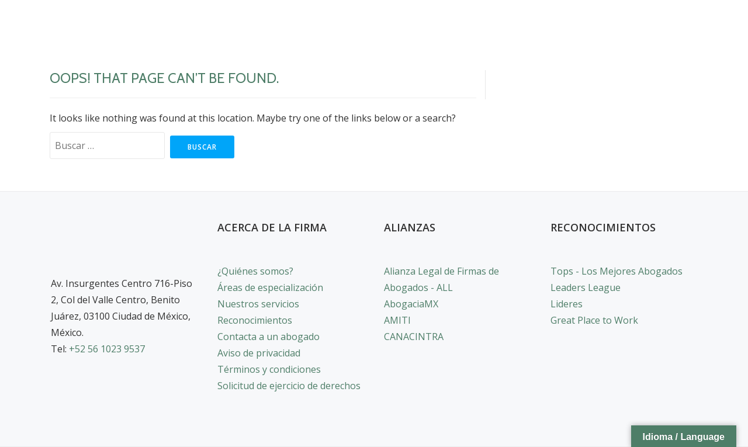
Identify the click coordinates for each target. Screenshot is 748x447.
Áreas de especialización (270, 287)
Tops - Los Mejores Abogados (616, 271)
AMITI (397, 320)
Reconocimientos (254, 320)
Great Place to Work (594, 320)
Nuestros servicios (258, 303)
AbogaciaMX (411, 303)
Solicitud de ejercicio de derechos (289, 385)
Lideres (566, 303)
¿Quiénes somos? (255, 271)
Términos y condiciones (269, 369)
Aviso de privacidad (258, 352)
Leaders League (585, 287)
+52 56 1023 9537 (107, 348)
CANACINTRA (414, 336)
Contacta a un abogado (268, 336)
